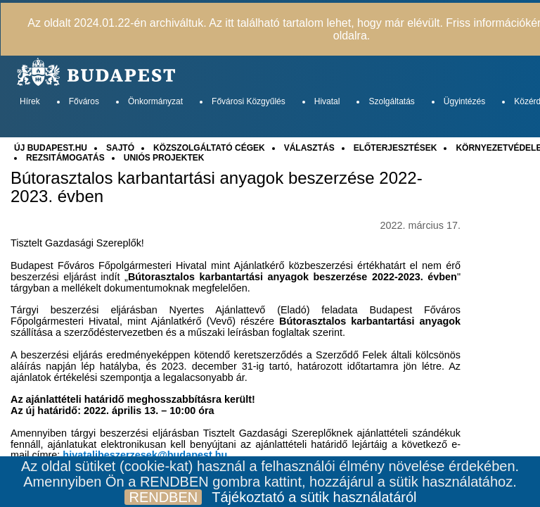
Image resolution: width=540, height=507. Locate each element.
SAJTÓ (120, 148)
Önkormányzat (155, 101)
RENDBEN (163, 497)
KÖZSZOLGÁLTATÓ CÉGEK (209, 148)
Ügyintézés (464, 101)
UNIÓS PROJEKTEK (164, 158)
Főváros (84, 101)
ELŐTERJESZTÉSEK (395, 148)
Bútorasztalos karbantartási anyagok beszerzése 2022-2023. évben (217, 187)
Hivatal (327, 101)
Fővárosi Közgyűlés (248, 101)
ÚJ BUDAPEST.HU (50, 148)
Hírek (30, 101)
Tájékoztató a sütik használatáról (314, 497)
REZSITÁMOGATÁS (65, 158)
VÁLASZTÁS (309, 148)
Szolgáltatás (391, 101)
